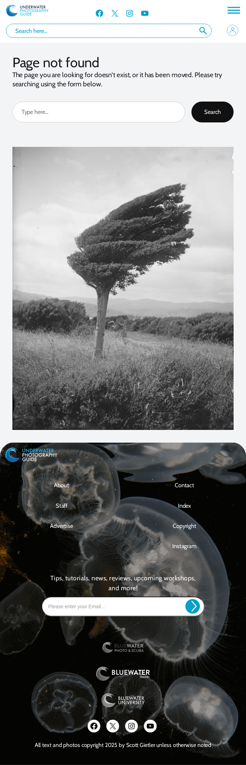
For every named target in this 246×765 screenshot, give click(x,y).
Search (203, 31)
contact (184, 485)
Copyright (184, 525)
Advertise (61, 525)
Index (184, 505)
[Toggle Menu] (233, 10)
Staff (62, 505)
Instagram (184, 546)
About (61, 485)
